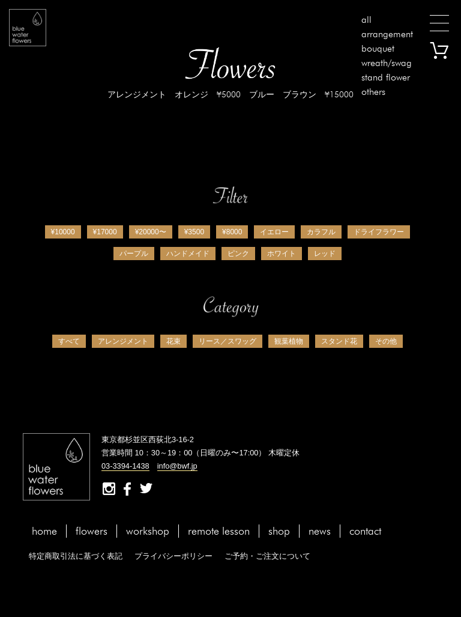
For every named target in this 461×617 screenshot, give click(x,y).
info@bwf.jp (177, 465)
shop (279, 530)
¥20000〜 (150, 232)
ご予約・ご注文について (267, 556)
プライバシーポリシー (173, 556)
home (44, 530)
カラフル (321, 232)
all (366, 19)
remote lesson (219, 530)
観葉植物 (288, 341)
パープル (133, 253)
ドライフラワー (379, 232)
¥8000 (232, 232)
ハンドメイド (187, 253)
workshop (147, 530)
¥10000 (63, 232)
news (320, 530)
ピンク (238, 253)
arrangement (387, 34)
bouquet (377, 48)
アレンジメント (123, 341)
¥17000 (105, 232)
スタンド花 (339, 341)
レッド (325, 253)
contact (365, 530)
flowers (91, 530)
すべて (69, 341)
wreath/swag (386, 62)
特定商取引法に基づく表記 (75, 556)
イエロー (274, 232)
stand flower (385, 77)
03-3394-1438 (125, 465)
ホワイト (281, 253)
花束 (173, 341)
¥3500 (194, 232)
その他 (386, 341)
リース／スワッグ (227, 341)
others (373, 91)
